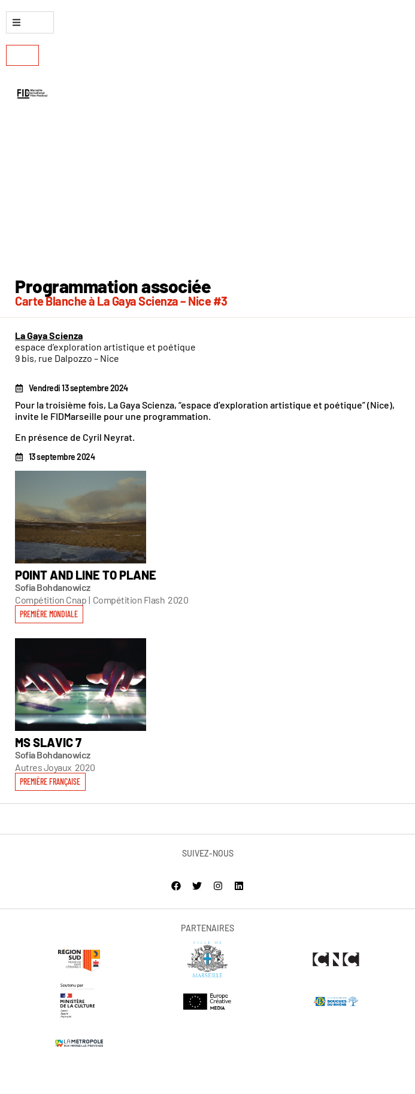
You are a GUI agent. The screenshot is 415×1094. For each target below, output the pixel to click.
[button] (50, 782)
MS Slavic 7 (48, 742)
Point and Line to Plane (85, 575)
